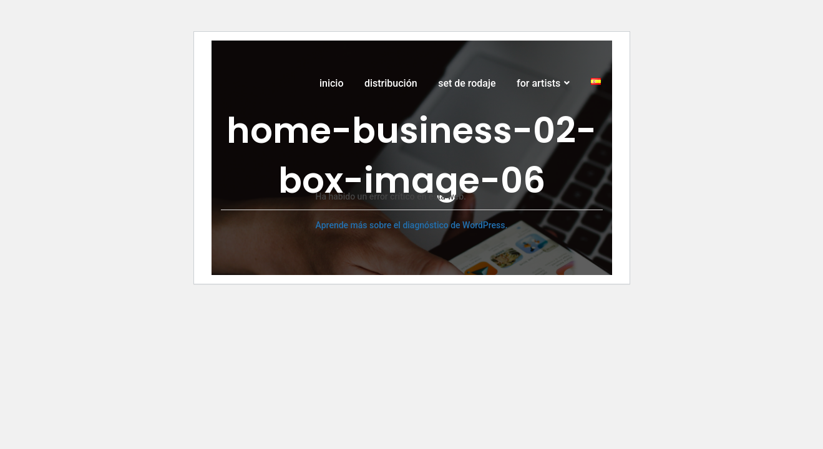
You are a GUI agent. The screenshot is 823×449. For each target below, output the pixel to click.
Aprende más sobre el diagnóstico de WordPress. (412, 225)
